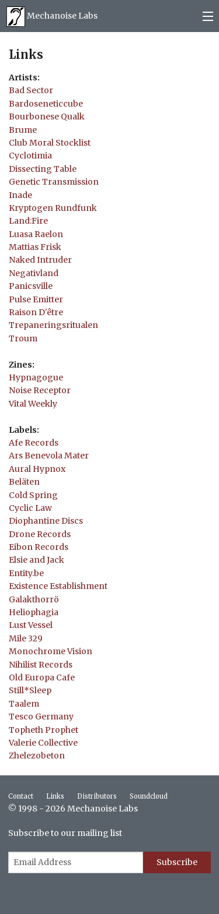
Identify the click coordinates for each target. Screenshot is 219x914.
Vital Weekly (33, 403)
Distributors (97, 796)
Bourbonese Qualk (47, 116)
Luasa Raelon (36, 234)
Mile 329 (26, 638)
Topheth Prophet (43, 730)
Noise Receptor (40, 390)
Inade (20, 195)
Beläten (24, 482)
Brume (23, 130)
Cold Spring (33, 495)
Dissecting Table (43, 169)
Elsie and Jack (36, 560)
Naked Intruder (40, 260)
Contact (20, 796)
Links (55, 796)
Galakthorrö (34, 599)
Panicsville (31, 286)
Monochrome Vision (50, 651)
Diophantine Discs (46, 521)
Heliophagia (33, 612)
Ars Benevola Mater (49, 455)
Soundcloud (149, 796)
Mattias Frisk (35, 247)
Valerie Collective (43, 742)
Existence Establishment (58, 586)
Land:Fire (28, 221)
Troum (23, 338)
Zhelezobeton (37, 755)
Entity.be (26, 573)
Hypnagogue (36, 377)
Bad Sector (31, 90)
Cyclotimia (30, 155)
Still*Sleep (30, 690)
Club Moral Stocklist (50, 142)
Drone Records (40, 534)
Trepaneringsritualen (53, 325)
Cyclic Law (30, 508)
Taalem (24, 703)
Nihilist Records (40, 664)
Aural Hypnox (37, 469)
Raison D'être (36, 312)
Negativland (33, 273)
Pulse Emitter (36, 299)
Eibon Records (38, 547)
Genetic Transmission (54, 182)
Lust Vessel (31, 625)
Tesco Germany (41, 716)
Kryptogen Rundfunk (53, 208)
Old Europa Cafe (42, 677)
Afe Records (33, 442)
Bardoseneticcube (46, 103)
